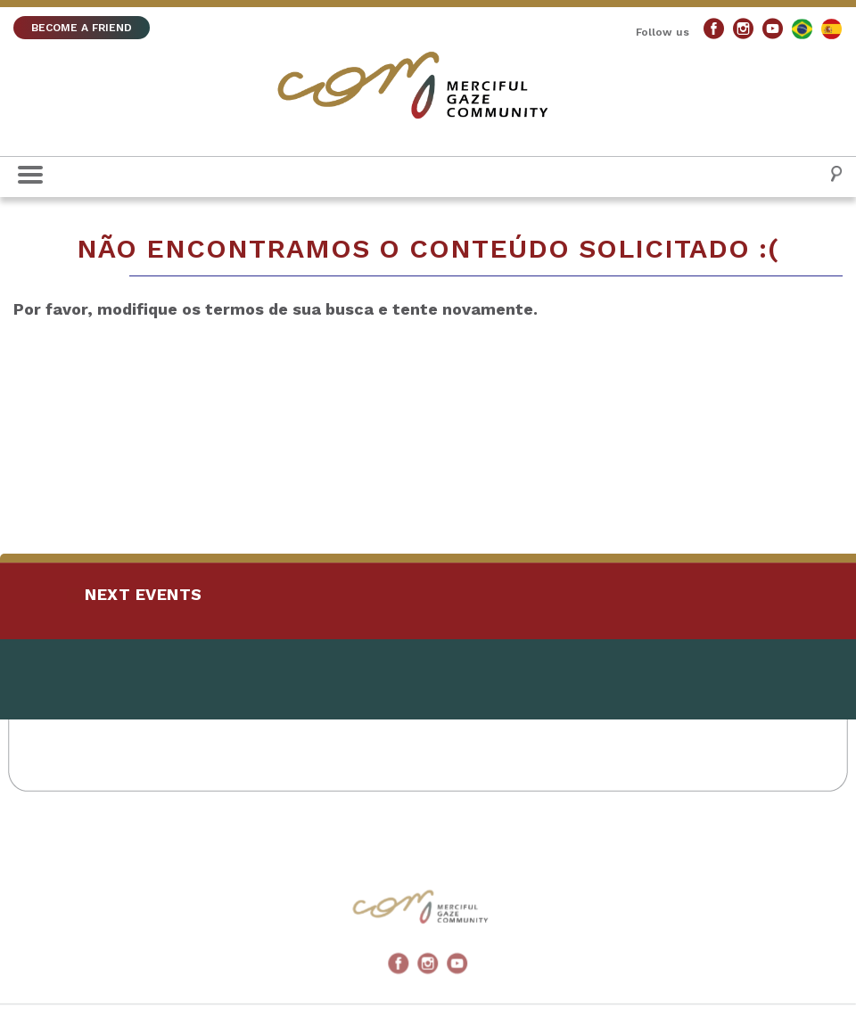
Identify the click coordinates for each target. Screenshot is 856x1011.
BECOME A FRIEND (81, 27)
